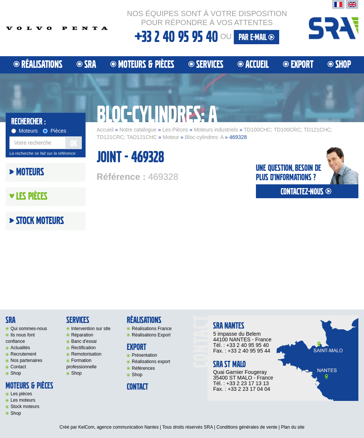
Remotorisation (86, 354)
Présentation (144, 355)
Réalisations (41, 64)
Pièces (54, 131)
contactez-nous (307, 192)
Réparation (82, 335)
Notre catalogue (137, 130)
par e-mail (256, 37)
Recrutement (23, 354)
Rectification (83, 347)
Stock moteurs (40, 221)
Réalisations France (151, 328)
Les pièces (21, 393)
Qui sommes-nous (29, 328)
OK (73, 144)
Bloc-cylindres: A (204, 137)
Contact (18, 366)
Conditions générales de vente (247, 427)
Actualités (20, 347)
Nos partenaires (26, 360)
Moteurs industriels (216, 130)
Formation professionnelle (81, 363)
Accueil (257, 64)
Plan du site (293, 427)
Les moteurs (23, 400)
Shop (343, 64)
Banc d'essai (84, 341)
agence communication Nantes (128, 427)
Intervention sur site (91, 328)
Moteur (171, 137)
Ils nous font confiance (20, 338)
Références (143, 368)
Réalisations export (151, 361)
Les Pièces (175, 130)
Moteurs (24, 131)
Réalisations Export (151, 335)
